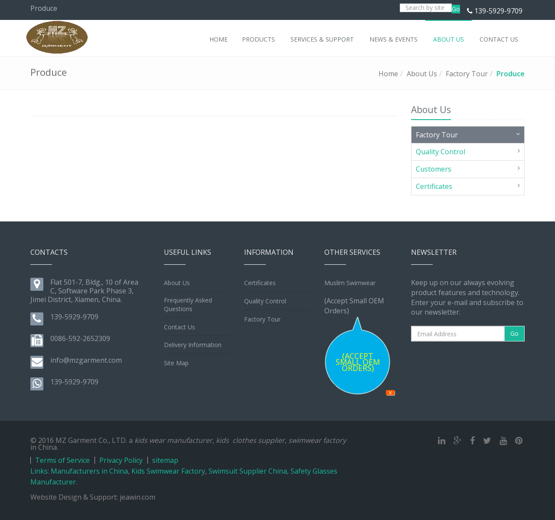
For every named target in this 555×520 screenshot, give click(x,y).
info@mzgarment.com (86, 360)
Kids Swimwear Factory (168, 471)
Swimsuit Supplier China (248, 471)
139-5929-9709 (498, 11)
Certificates (434, 186)
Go (456, 9)
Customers (433, 169)
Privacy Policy (121, 460)
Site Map (176, 363)
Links (39, 471)
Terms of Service (62, 460)
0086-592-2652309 (80, 338)
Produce (510, 73)
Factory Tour (467, 73)
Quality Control (440, 151)
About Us (422, 73)
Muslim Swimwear (349, 283)
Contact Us (179, 327)
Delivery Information (193, 345)
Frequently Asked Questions (188, 304)
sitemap (165, 460)
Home (388, 73)
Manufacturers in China (89, 471)
